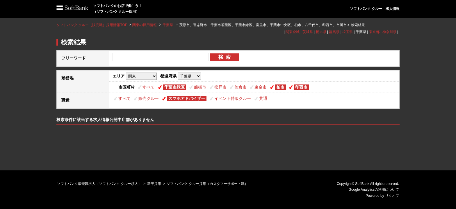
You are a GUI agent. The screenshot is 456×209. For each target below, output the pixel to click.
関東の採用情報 (145, 25)
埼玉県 (347, 32)
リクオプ (392, 196)
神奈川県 (389, 32)
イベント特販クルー (232, 98)
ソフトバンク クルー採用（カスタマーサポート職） (207, 184)
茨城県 (307, 32)
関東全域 (293, 32)
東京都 (374, 32)
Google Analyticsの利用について (374, 190)
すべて (148, 87)
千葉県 (168, 25)
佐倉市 (240, 87)
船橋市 (200, 87)
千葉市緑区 (174, 87)
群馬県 (334, 32)
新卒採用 (154, 184)
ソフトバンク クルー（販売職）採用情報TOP (91, 25)
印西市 (301, 87)
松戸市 (220, 87)
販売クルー (148, 98)
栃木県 (321, 32)
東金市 (260, 87)
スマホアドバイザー (186, 98)
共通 (263, 98)
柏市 (280, 87)
